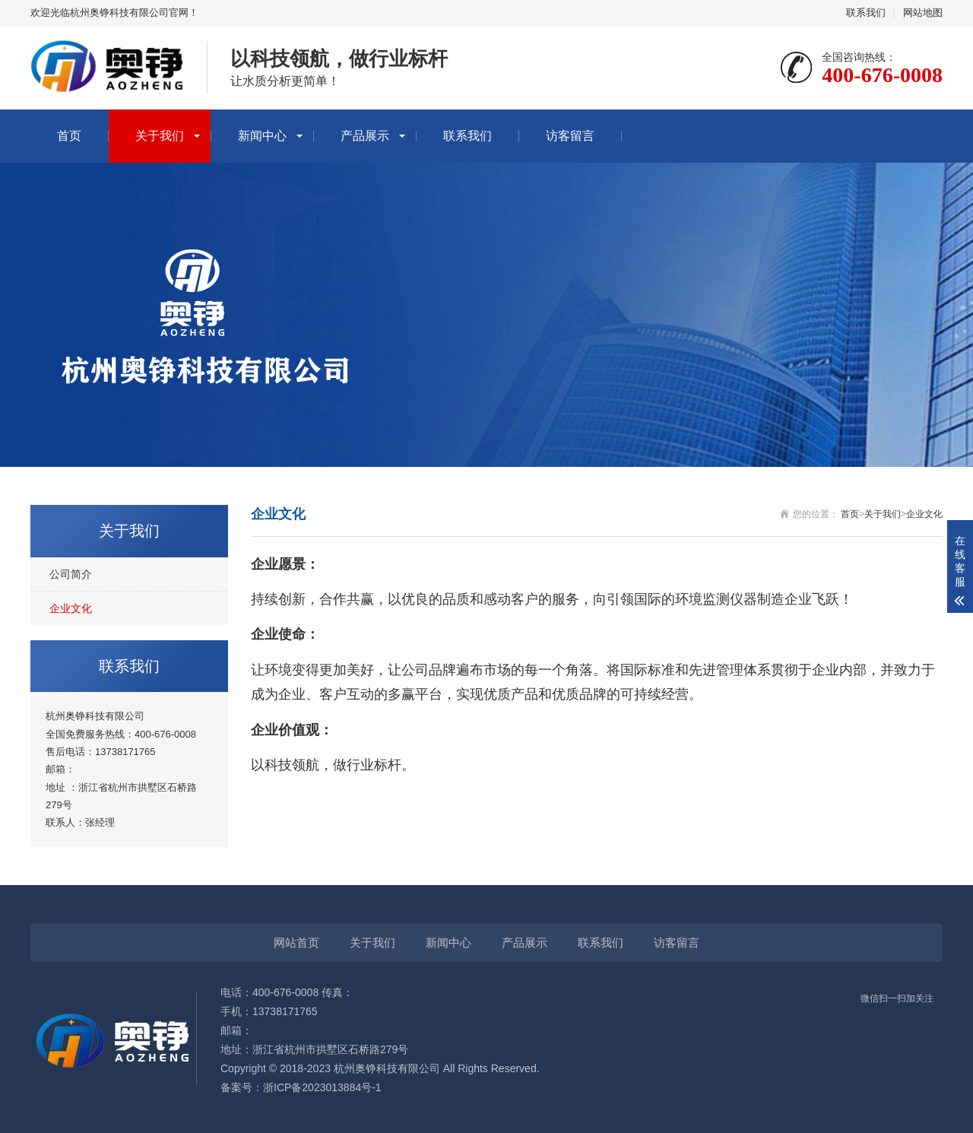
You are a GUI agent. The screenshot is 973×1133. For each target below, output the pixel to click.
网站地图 (923, 12)
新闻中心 (262, 135)
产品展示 (365, 135)
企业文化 (70, 608)
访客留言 (570, 135)
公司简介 (70, 574)
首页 (69, 135)
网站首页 (296, 942)
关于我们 (159, 135)
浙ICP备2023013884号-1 (322, 1087)
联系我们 (866, 12)
